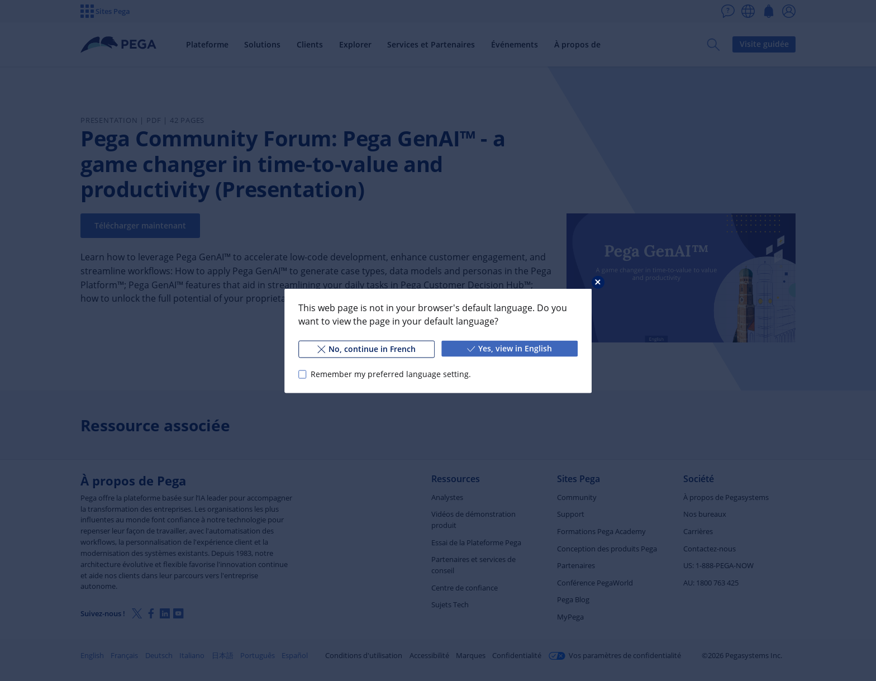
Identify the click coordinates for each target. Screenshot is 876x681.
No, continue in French (366, 348)
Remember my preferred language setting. (391, 374)
